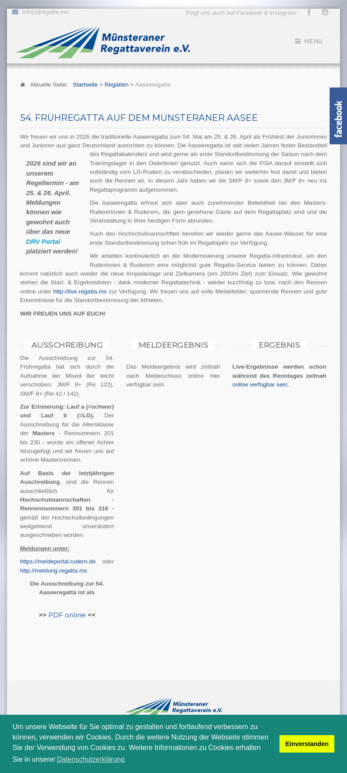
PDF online (67, 614)
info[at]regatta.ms (45, 10)
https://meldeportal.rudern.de (58, 561)
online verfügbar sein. (260, 384)
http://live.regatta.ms (80, 291)
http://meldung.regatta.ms (53, 570)
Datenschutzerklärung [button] (91, 759)
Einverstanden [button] (307, 743)
